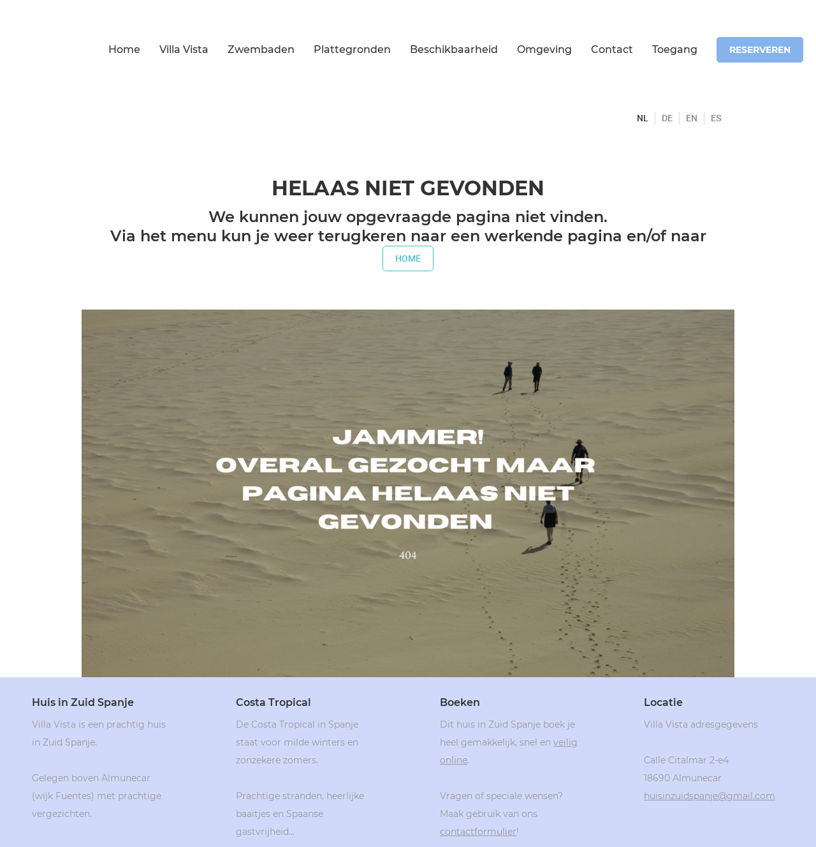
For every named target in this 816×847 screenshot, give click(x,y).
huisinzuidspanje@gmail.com (709, 796)
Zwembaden (261, 49)
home (408, 258)
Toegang (674, 49)
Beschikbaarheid (454, 49)
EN (691, 118)
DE (667, 118)
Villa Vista (183, 49)
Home (124, 49)
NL (642, 118)
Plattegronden (352, 49)
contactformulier (478, 831)
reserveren (759, 50)
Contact (612, 49)
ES (716, 118)
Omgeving (544, 49)
